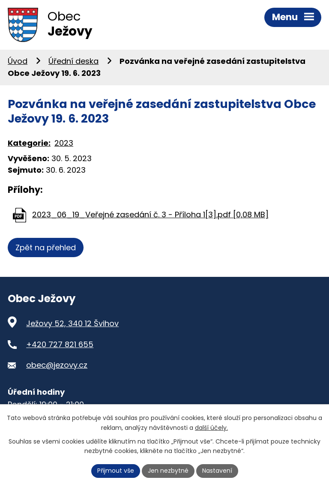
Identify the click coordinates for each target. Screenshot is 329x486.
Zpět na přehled (45, 247)
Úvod (17, 61)
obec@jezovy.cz (56, 365)
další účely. (211, 427)
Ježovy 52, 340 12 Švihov (72, 323)
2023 (63, 143)
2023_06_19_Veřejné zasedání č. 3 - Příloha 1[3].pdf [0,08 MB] (150, 214)
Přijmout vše (115, 470)
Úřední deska (73, 61)
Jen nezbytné (168, 470)
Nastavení (217, 470)
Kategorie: (29, 143)
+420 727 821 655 (59, 344)
